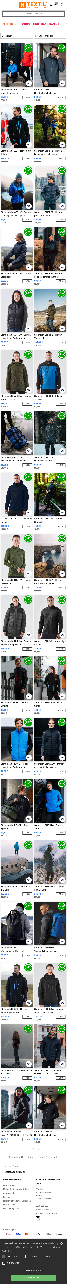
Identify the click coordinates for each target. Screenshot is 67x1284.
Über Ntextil (8, 1185)
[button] (51, 4)
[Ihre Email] (32, 1166)
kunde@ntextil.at (43, 1192)
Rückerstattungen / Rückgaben (17, 1201)
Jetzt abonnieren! (15, 1172)
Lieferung (7, 1197)
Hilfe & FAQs (9, 1205)
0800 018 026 (42, 1206)
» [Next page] (39, 1149)
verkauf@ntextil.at (44, 1199)
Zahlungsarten (9, 1193)
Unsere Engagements (13, 1208)
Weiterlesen (7, 1251)
